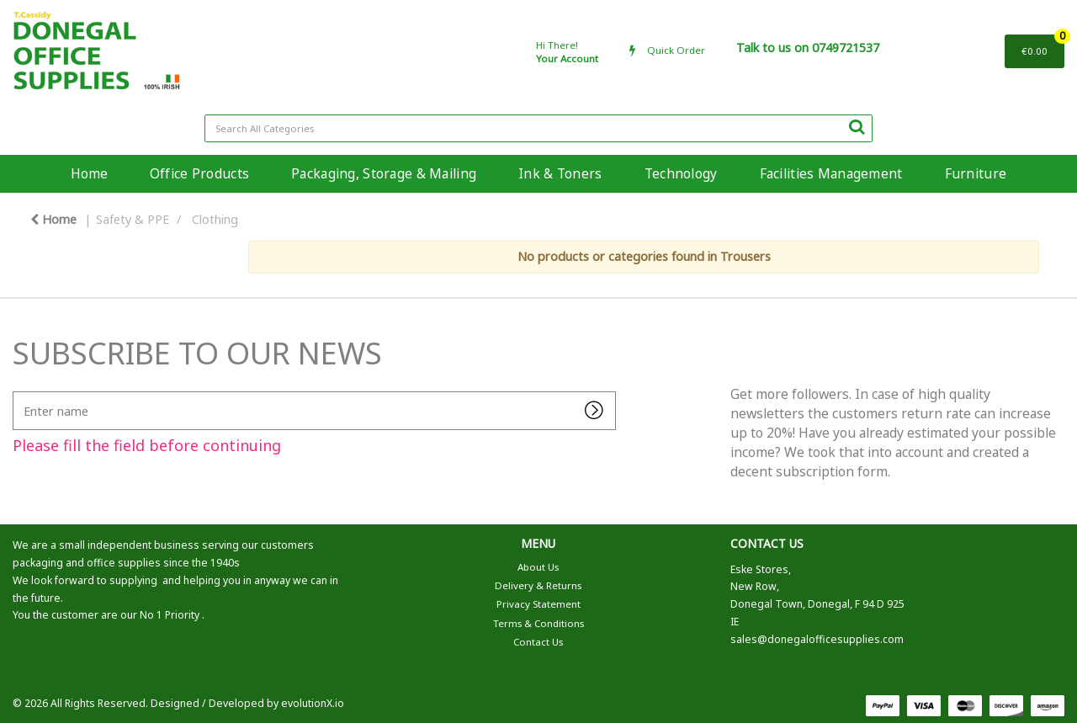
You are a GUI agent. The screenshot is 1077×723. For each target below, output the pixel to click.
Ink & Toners (560, 173)
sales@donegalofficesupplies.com (817, 639)
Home (89, 173)
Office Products (199, 173)
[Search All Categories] (538, 128)
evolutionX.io (312, 703)
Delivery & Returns (538, 585)
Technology (681, 173)
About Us (538, 567)
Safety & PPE (132, 219)
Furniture (976, 173)
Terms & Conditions (538, 623)
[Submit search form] (856, 126)
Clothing (215, 219)
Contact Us (538, 641)
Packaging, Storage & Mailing (383, 173)
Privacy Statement (538, 604)
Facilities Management (831, 173)
